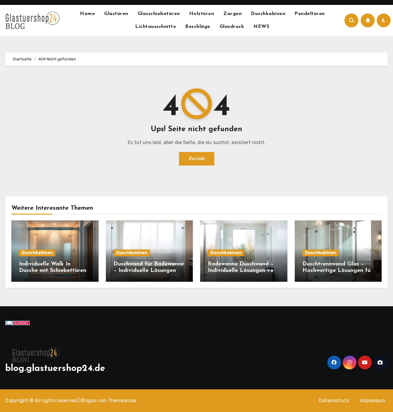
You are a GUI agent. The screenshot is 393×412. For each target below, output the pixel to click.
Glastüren (116, 13)
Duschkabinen (268, 13)
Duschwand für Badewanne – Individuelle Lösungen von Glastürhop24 (149, 270)
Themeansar (122, 400)
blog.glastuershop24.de (55, 368)
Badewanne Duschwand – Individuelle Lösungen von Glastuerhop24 (242, 270)
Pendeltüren (309, 13)
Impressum (372, 400)
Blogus (89, 400)
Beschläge (197, 26)
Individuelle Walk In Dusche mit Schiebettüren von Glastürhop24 (52, 270)
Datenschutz (334, 400)
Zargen (232, 13)
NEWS (261, 26)
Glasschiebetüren (159, 13)
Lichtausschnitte (155, 26)
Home (87, 13)
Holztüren (201, 13)
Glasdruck (232, 26)
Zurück (196, 158)
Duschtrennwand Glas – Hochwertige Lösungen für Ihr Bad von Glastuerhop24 (338, 270)
